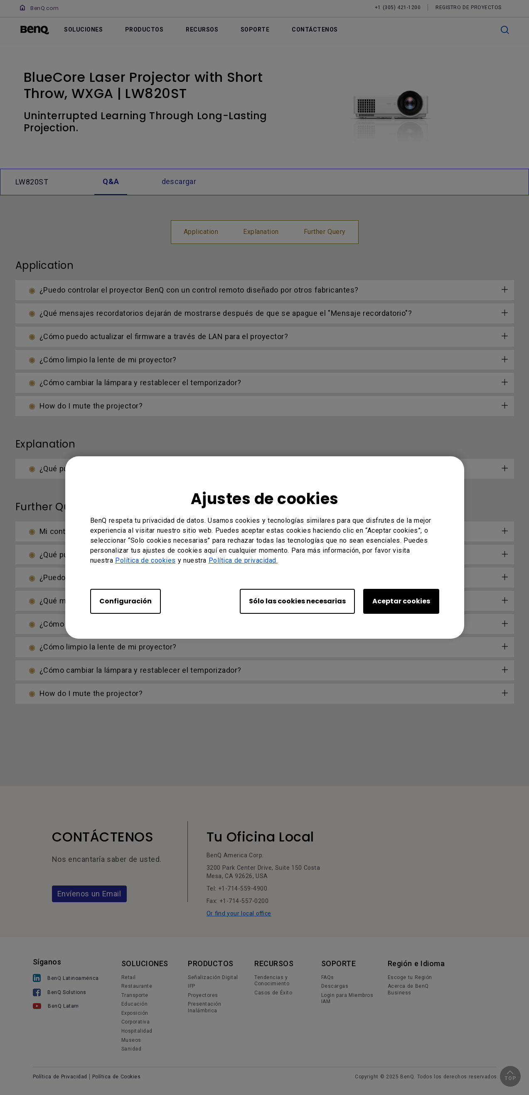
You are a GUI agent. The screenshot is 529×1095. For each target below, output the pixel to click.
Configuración (125, 601)
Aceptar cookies (401, 601)
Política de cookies (145, 560)
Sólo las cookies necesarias (297, 601)
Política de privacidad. (243, 560)
